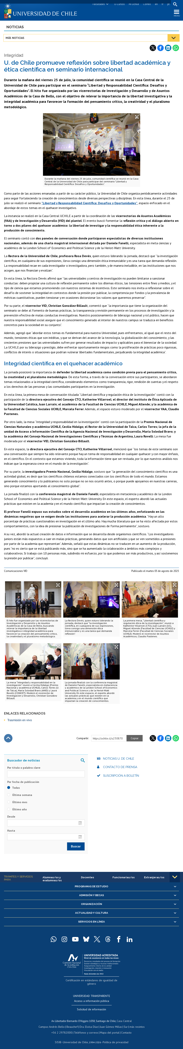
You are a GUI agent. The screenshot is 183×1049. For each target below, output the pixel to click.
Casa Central (124, 1017)
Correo (146, 4)
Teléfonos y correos (85, 1028)
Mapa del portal (108, 1028)
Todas (13, 788)
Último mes (17, 803)
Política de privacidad (114, 1038)
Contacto (123, 1028)
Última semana (19, 796)
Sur (124, 1023)
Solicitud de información (91, 1006)
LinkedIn (168, 48)
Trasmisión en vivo (19, 721)
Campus (45, 1023)
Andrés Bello (58, 1023)
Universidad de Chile (75, 1038)
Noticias (15, 28)
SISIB (60, 1038)
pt (168, 4)
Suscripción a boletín (121, 776)
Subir (8, 739)
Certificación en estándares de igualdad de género (92, 980)
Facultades (98, 4)
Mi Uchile (133, 4)
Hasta (11, 831)
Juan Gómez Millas (110, 1023)
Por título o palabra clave (23, 768)
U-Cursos (119, 4)
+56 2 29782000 (63, 1028)
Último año (17, 810)
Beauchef (72, 1023)
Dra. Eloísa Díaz (89, 1023)
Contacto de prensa (120, 768)
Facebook (160, 48)
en (155, 4)
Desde (11, 817)
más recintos (135, 1023)
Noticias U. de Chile (118, 759)
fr (162, 4)
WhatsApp (176, 49)
